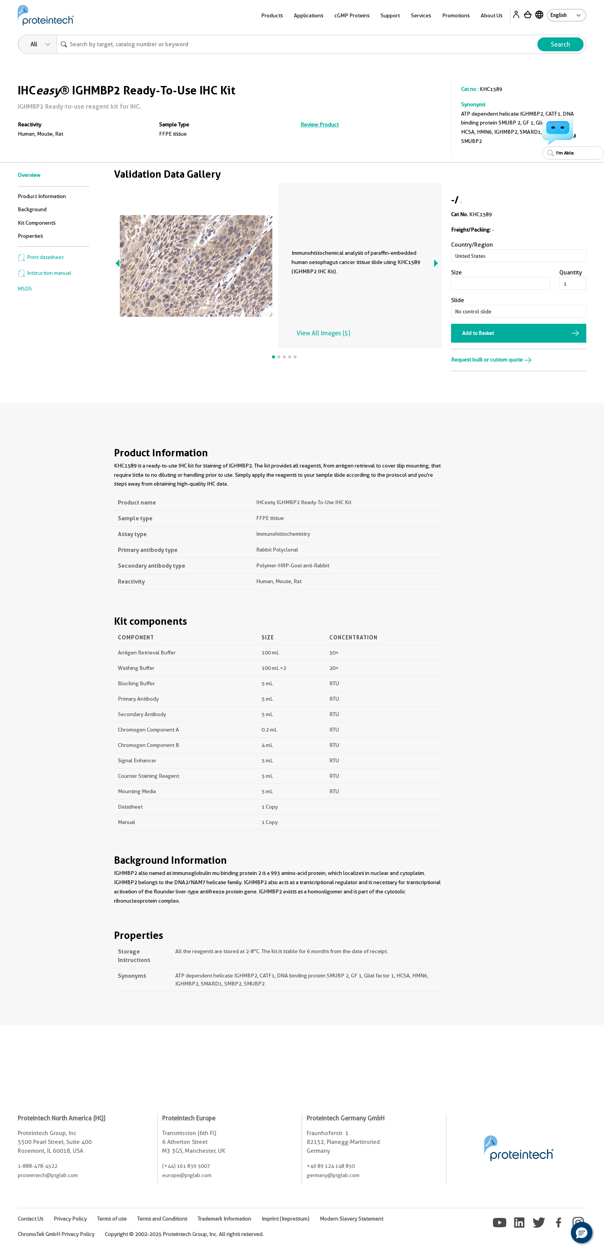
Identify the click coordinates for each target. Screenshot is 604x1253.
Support (390, 15)
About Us (491, 15)
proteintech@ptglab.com (48, 1175)
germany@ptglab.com (333, 1175)
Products (272, 15)
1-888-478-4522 (37, 1166)
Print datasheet (41, 257)
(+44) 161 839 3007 (186, 1166)
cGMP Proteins (351, 15)
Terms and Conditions (162, 1219)
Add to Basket (478, 333)
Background (32, 209)
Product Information (42, 196)
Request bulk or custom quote (491, 360)
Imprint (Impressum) (285, 1219)
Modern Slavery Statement (351, 1219)
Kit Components (36, 223)
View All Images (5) (323, 333)
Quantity (570, 272)
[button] (581, 1232)
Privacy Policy (70, 1219)
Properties (30, 236)
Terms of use (112, 1219)
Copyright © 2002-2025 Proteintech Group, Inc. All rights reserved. (184, 1234)
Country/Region (472, 244)
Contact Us (30, 1219)
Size (456, 272)
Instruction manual (44, 273)
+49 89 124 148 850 (331, 1166)
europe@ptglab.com (186, 1175)
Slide (457, 300)
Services (421, 15)
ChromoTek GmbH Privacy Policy (56, 1234)
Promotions (456, 15)
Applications (308, 15)
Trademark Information (224, 1219)
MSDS (25, 289)
